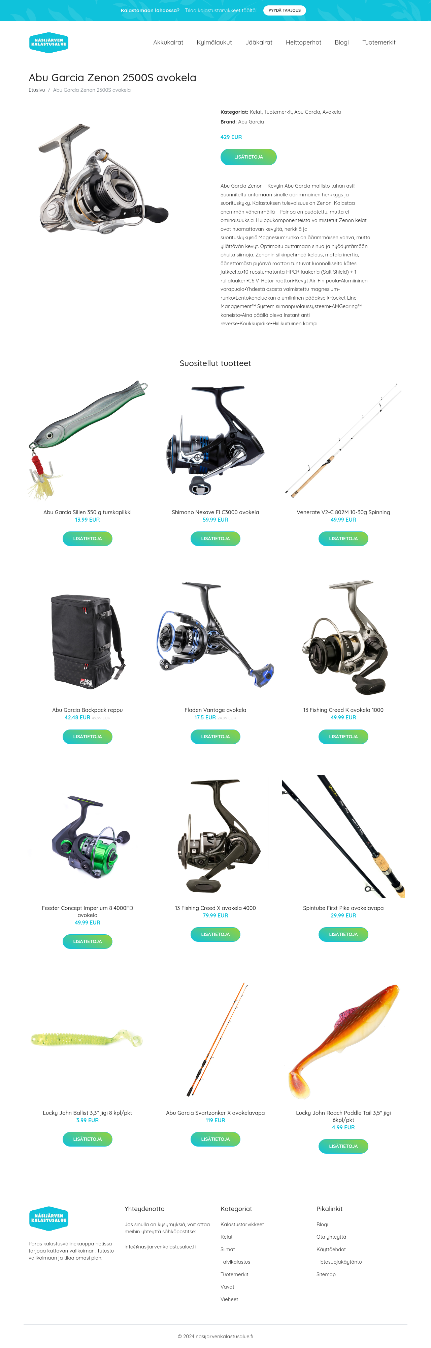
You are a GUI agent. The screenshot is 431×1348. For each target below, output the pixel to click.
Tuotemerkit (379, 42)
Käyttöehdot (331, 1249)
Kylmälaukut (214, 42)
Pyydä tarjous (285, 10)
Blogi (342, 42)
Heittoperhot (303, 42)
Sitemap (326, 1274)
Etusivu (37, 90)
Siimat (228, 1249)
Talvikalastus (235, 1262)
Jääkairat (258, 42)
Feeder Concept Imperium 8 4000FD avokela (87, 911)
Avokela (332, 112)
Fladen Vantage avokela (215, 710)
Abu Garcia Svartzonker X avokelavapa (215, 1112)
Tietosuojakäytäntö (339, 1262)
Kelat (256, 112)
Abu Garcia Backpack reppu (87, 710)
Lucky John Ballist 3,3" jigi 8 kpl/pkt (87, 1112)
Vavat (227, 1287)
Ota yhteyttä (331, 1237)
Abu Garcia (307, 112)
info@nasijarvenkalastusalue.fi (160, 1246)
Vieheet (229, 1299)
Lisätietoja (248, 157)
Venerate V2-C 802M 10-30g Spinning (343, 512)
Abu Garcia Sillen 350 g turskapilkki (87, 512)
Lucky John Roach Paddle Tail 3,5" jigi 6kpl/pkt (343, 1116)
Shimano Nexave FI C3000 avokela (215, 512)
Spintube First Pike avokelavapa (343, 908)
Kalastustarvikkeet (242, 1224)
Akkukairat (168, 42)
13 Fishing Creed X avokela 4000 (215, 908)
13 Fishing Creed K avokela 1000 (343, 710)
